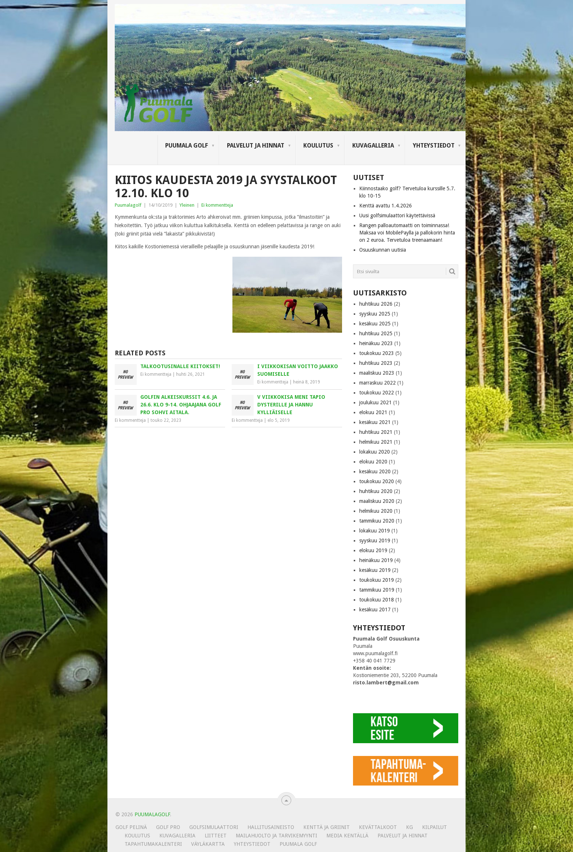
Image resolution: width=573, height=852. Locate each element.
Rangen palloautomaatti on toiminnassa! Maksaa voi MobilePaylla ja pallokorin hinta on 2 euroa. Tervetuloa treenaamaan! (407, 232)
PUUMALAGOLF (152, 814)
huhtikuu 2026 (375, 304)
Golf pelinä (131, 827)
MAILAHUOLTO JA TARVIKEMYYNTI (276, 835)
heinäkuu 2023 (376, 343)
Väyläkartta (208, 844)
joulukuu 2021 (375, 402)
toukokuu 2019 (376, 580)
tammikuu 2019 (376, 590)
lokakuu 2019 (374, 531)
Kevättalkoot (378, 827)
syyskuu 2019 (374, 540)
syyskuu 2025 (374, 314)
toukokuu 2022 (376, 393)
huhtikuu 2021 (375, 432)
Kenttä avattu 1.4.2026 (385, 206)
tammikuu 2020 (376, 521)
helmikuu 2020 (375, 511)
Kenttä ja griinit (326, 827)
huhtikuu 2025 (375, 333)
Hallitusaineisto (270, 827)
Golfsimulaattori (213, 827)
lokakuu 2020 (374, 452)
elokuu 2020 (373, 462)
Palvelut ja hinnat (255, 145)
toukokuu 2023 (376, 353)
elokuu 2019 (373, 550)
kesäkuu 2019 (375, 570)
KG (409, 827)
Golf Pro (168, 827)
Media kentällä (347, 835)
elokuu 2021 (373, 412)
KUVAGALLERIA (373, 145)
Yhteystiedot (434, 145)
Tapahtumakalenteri (153, 844)
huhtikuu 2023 (375, 363)
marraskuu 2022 (377, 383)
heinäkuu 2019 (376, 560)
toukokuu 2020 (376, 481)
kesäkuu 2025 (375, 323)
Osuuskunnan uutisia (382, 250)
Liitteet (216, 835)
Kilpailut (434, 827)
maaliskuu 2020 (376, 501)
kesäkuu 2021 (375, 422)
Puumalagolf (128, 205)
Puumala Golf (186, 145)
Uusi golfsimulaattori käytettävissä (397, 215)
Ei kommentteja (217, 205)
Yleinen (186, 205)
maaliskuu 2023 (376, 373)
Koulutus (318, 145)
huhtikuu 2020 (375, 491)
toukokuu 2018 (376, 600)
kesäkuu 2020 (375, 471)
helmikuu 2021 (375, 442)
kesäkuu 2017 (375, 609)
